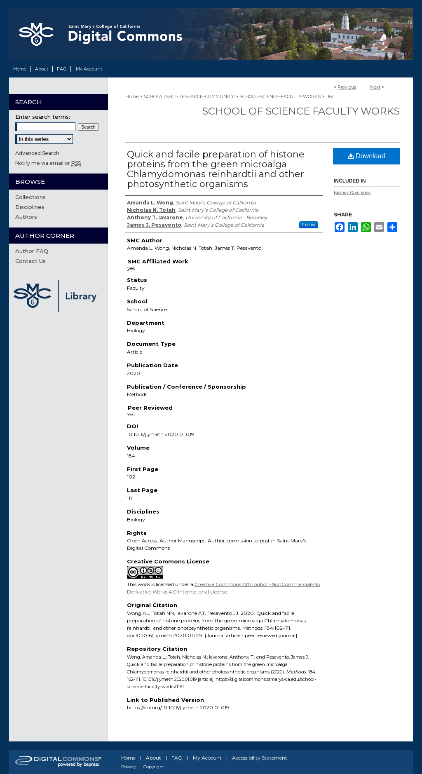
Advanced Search (37, 153)
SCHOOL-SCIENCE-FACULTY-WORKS (280, 96)
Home (131, 96)
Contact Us (30, 261)
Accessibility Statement (259, 758)
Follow (308, 224)
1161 (329, 96)
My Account (207, 758)
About (153, 758)
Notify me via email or (48, 163)
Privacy (128, 766)
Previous (347, 87)
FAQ (177, 758)
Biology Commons (352, 192)
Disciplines (30, 207)
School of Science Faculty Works (301, 111)
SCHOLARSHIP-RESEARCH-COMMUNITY (189, 96)
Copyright (153, 766)
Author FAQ (31, 251)
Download (366, 155)
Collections (30, 197)
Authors (26, 216)
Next (375, 87)
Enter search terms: (42, 116)
